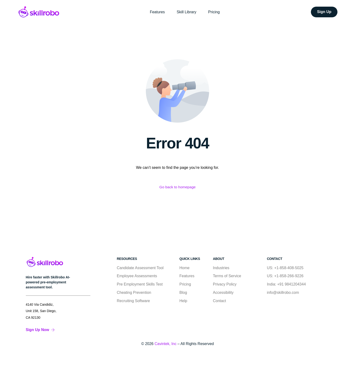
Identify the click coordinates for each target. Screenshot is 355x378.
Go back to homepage (177, 187)
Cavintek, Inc (165, 344)
